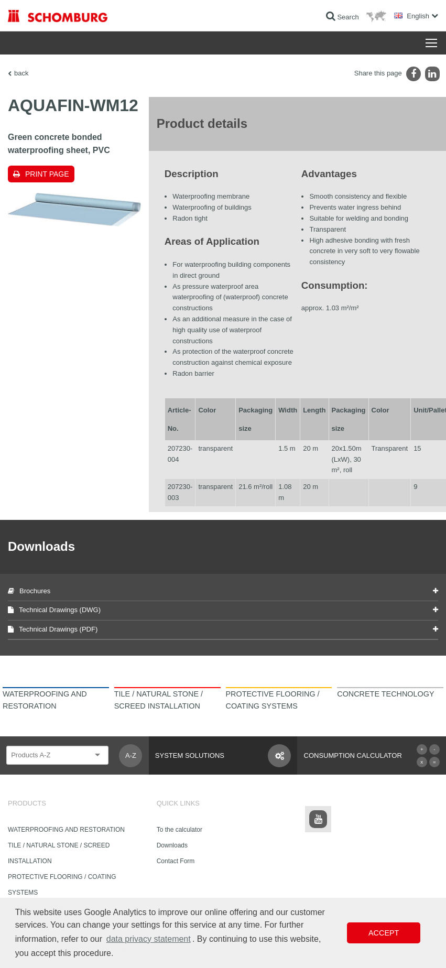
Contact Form (176, 861)
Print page (47, 174)
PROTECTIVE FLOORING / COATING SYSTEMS (62, 884)
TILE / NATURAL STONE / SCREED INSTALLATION (59, 853)
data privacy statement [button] (148, 938)
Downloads (172, 845)
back (21, 73)
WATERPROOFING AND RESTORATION (66, 829)
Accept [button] (383, 933)
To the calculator (179, 829)
